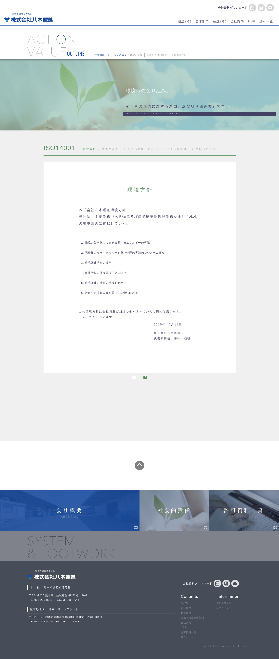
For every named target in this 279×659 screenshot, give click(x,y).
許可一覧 (266, 21)
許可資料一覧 (188, 632)
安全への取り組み (141, 149)
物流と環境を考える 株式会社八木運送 (28, 17)
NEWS (185, 603)
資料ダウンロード (226, 603)
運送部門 (184, 21)
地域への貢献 (206, 149)
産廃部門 (219, 21)
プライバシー (224, 608)
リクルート (187, 637)
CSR (251, 21)
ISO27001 (136, 55)
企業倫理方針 (179, 55)
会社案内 (237, 21)
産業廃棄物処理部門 (192, 617)
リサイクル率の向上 (175, 149)
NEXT (186, 379)
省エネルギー (112, 149)
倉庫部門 (202, 21)
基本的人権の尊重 (157, 55)
